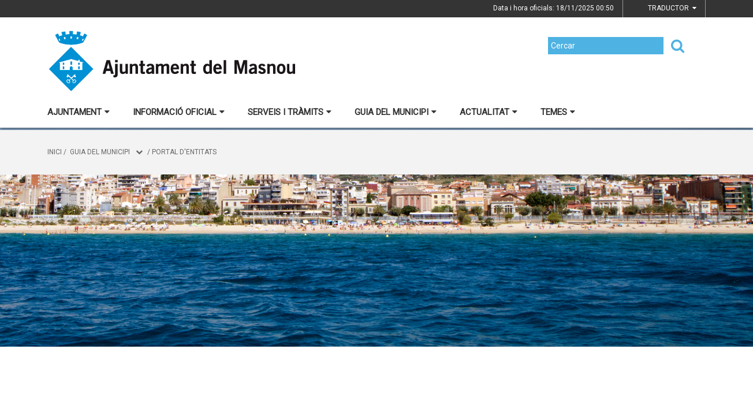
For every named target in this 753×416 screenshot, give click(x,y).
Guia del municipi (396, 112)
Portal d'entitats (184, 152)
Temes (557, 112)
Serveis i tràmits (289, 112)
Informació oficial (179, 112)
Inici (54, 152)
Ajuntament (78, 112)
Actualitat (488, 112)
